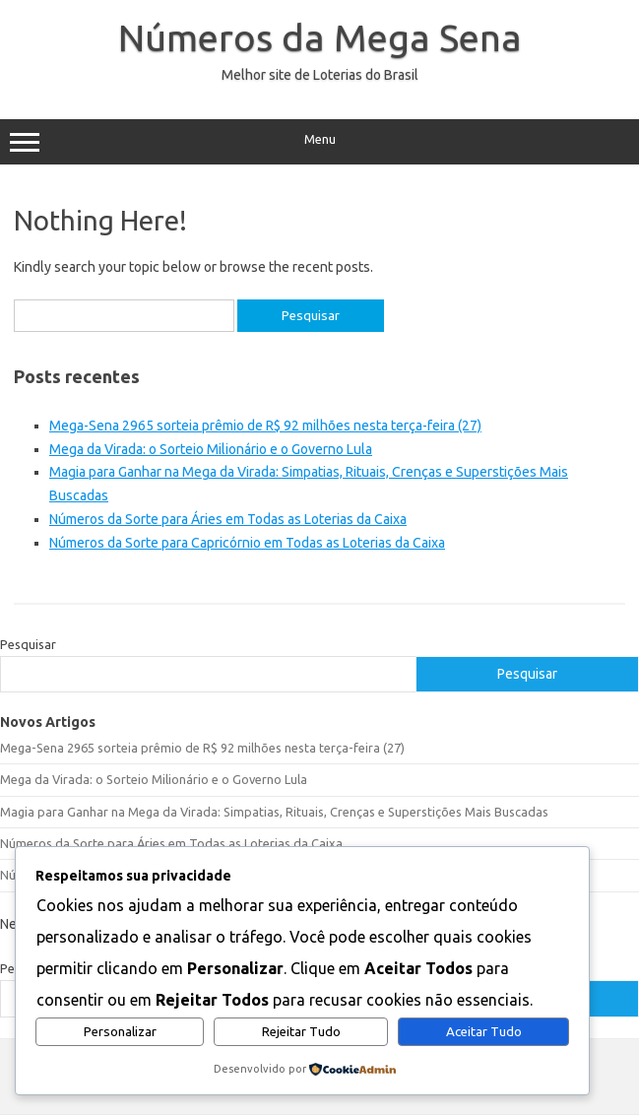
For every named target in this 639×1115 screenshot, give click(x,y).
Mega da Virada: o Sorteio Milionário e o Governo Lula (210, 449)
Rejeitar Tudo (301, 1031)
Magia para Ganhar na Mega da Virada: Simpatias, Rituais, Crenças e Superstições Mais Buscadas (274, 812)
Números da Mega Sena (320, 37)
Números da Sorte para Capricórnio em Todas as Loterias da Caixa (247, 543)
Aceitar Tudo (484, 1031)
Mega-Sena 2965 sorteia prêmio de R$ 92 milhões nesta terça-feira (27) (265, 425)
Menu (319, 142)
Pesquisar (28, 644)
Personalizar (120, 1031)
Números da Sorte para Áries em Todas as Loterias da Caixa (228, 519)
